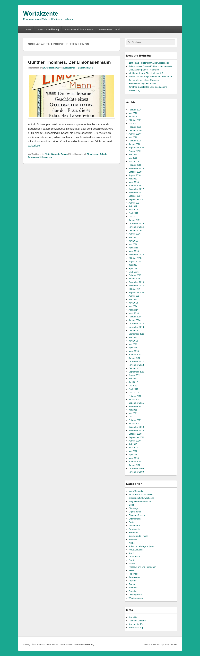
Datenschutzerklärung (47, 29)
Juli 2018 (133, 178)
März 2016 (134, 251)
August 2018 (135, 175)
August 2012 (135, 375)
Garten (132, 522)
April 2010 (133, 454)
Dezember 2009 (136, 468)
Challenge (133, 508)
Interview (133, 539)
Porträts (132, 560)
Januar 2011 (134, 423)
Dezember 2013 (136, 323)
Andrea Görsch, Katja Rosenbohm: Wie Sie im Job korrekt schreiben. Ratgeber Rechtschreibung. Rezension (150, 80)
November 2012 (136, 365)
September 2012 (136, 372)
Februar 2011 (135, 420)
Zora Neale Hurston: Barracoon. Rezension (149, 63)
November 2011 (136, 406)
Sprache (133, 591)
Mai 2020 (133, 137)
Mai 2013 (133, 344)
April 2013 (133, 347)
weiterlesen (36, 145)
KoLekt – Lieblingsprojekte (141, 546)
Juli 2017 (133, 206)
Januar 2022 (134, 116)
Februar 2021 (135, 127)
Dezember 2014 (136, 282)
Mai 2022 (133, 113)
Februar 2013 (135, 354)
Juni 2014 (133, 303)
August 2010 (135, 441)
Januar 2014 (134, 320)
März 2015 (134, 272)
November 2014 (136, 285)
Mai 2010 (133, 451)
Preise (132, 563)
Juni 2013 (133, 341)
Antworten (46, 157)
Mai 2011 (133, 413)
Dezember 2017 (136, 189)
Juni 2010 (133, 447)
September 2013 (136, 334)
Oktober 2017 (135, 196)
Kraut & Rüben (136, 549)
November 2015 (136, 254)
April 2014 (133, 310)
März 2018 (134, 182)
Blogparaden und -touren (140, 501)
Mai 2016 (133, 244)
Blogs (131, 505)
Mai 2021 (133, 123)
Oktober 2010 (135, 434)
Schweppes (33, 157)
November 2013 (136, 327)
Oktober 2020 (135, 130)
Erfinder (104, 154)
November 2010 (136, 430)
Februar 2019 (135, 165)
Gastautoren (134, 525)
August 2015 (135, 261)
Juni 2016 (133, 241)
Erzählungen (135, 519)
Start (28, 29)
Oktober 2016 (135, 230)
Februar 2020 (135, 140)
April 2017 (133, 213)
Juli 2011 (133, 410)
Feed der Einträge (137, 620)
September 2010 (136, 437)
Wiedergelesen (136, 598)
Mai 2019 (133, 158)
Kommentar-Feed (137, 624)
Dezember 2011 (136, 403)
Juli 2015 (133, 265)
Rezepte (133, 580)
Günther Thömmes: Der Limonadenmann (69, 62)
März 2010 (134, 458)
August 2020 (135, 134)
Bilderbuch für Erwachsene (141, 498)
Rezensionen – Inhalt (110, 29)
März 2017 (134, 216)
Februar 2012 (135, 396)
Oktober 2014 (135, 289)
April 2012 (133, 389)
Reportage (134, 574)
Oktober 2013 (135, 330)
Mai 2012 (133, 385)
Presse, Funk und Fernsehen (142, 567)
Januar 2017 (134, 220)
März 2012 (134, 392)
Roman (64, 154)
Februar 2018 (135, 185)
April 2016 (133, 247)
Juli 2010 (133, 444)
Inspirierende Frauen (138, 536)
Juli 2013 (133, 337)
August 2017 (135, 203)
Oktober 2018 (135, 172)
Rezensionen (135, 577)
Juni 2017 (133, 209)
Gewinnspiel (134, 529)
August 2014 (135, 296)
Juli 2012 (133, 378)
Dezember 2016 (136, 223)
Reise (131, 570)
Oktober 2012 (135, 368)
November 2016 (136, 227)
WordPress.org (136, 627)
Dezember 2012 (136, 361)
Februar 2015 (135, 275)
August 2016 (135, 234)
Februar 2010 (135, 461)
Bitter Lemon (93, 154)
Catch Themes (170, 644)
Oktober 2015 (135, 258)
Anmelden (133, 617)
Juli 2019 (133, 154)
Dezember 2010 (136, 427)
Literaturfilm (134, 556)
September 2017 (136, 199)
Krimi (131, 553)
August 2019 (135, 151)
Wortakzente (40, 13)
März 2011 (134, 416)
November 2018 (136, 168)
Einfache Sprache (137, 515)
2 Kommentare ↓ (85, 68)
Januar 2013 (134, 358)
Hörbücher (134, 532)
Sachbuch (133, 587)
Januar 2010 (134, 465)
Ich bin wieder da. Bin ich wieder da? (146, 73)
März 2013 (134, 351)
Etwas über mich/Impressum (78, 29)
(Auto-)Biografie (52, 154)
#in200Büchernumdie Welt (141, 494)
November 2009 (136, 472)
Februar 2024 (135, 109)
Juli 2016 (133, 237)
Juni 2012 (133, 382)
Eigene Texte (135, 511)
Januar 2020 (134, 144)
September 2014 (136, 292)
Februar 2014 (135, 316)
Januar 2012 (134, 399)
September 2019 (136, 147)
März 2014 (134, 313)
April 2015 (133, 268)
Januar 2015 (134, 278)
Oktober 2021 (135, 120)
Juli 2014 (133, 299)
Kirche (132, 543)
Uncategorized (135, 594)
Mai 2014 (133, 306)
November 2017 (136, 192)
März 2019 (134, 161)
